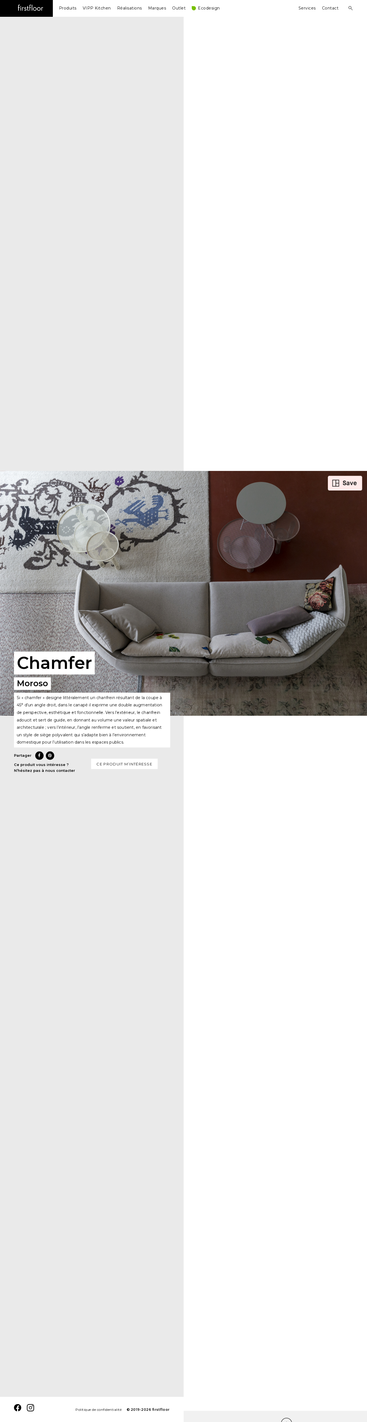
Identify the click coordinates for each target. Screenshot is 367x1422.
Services (307, 8)
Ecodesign (209, 8)
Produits (68, 8)
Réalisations (129, 8)
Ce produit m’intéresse (124, 766)
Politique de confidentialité (98, 1409)
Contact (330, 8)
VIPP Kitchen (97, 8)
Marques (157, 8)
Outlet (179, 8)
